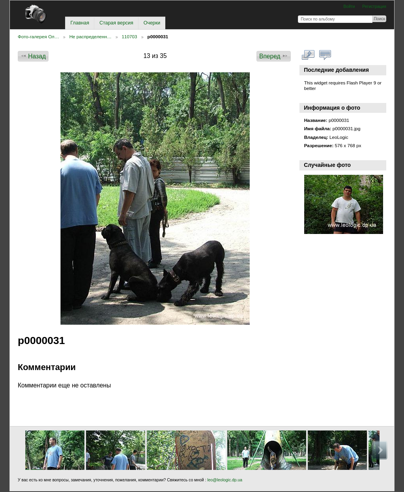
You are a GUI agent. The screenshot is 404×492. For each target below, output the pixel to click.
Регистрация (374, 6)
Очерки (152, 23)
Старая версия (116, 23)
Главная (79, 23)
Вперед (273, 56)
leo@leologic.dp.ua (224, 480)
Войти (349, 6)
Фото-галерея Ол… (38, 36)
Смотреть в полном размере (308, 55)
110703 (129, 36)
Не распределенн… (90, 36)
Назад (33, 56)
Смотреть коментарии (325, 55)
